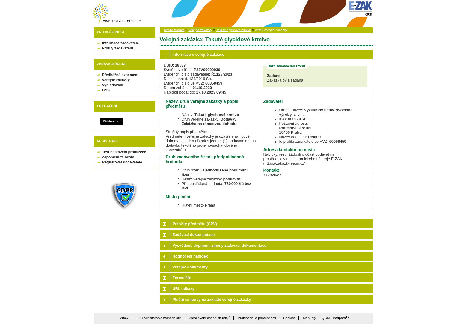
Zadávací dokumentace (194, 234)
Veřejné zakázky (116, 80)
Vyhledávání (112, 85)
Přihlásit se (111, 121)
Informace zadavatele (120, 43)
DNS (106, 90)
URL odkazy (183, 288)
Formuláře (182, 278)
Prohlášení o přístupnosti (257, 318)
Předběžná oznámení (120, 75)
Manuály (309, 318)
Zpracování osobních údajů (209, 318)
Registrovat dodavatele (122, 162)
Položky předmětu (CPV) (195, 224)
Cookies (289, 318)
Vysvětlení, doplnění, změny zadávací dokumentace (219, 245)
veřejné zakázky (200, 30)
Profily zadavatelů (117, 48)
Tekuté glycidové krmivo (233, 30)
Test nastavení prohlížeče (124, 152)
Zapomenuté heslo (118, 157)
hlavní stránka (174, 30)
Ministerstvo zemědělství (116, 13)
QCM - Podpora (334, 318)
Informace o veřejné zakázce (198, 54)
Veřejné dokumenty (190, 267)
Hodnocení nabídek (190, 256)
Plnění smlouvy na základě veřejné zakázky (212, 299)
